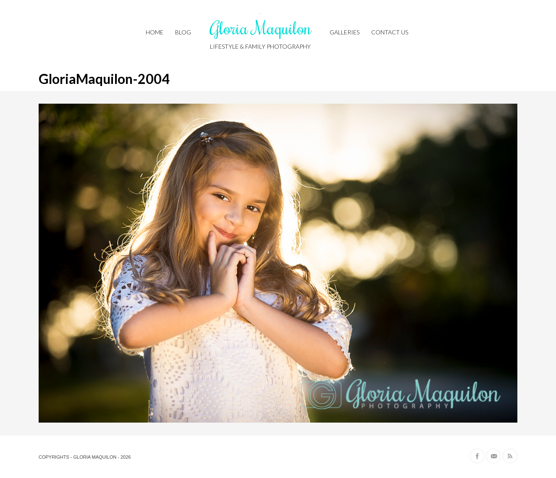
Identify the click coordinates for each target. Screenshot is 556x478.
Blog (183, 32)
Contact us (389, 32)
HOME (154, 32)
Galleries (344, 32)
